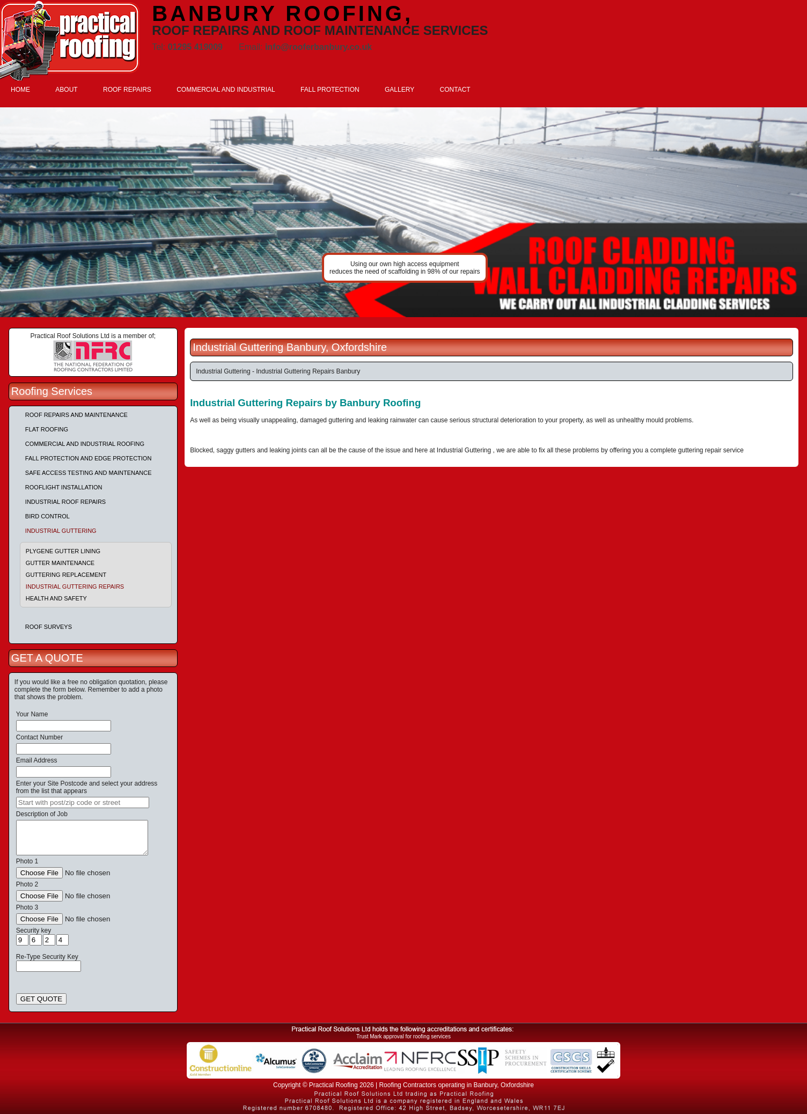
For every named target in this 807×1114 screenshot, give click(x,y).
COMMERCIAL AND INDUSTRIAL (226, 89)
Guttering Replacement (66, 574)
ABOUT (66, 89)
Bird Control (47, 516)
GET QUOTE (41, 999)
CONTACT (455, 89)
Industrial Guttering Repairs (75, 586)
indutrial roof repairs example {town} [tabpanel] (403, 212)
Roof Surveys (48, 627)
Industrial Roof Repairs (65, 502)
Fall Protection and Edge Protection (88, 458)
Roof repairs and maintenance (76, 415)
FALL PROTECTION (330, 89)
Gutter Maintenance (60, 563)
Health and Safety (56, 598)
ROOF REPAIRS (127, 89)
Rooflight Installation (63, 487)
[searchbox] (82, 802)
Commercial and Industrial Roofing (84, 444)
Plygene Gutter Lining (63, 551)
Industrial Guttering (61, 530)
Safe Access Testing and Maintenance (88, 473)
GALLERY (399, 89)
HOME (20, 89)
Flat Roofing (46, 429)
